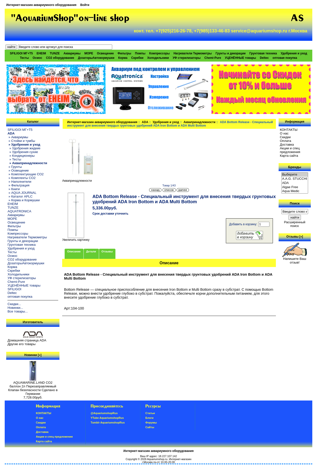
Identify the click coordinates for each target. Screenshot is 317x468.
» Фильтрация (18, 185)
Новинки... (15, 308)
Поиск (295, 203)
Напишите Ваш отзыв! (294, 259)
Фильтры (124, 53)
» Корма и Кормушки (23, 200)
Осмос (37, 58)
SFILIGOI (14, 289)
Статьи (150, 413)
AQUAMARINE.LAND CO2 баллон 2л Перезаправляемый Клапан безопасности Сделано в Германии (33, 387)
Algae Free (295, 187)
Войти (84, 5)
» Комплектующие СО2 (25, 174)
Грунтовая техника (263, 53)
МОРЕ (88, 53)
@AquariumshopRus (104, 413)
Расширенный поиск (294, 224)
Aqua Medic (295, 191)
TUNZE (55, 53)
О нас (284, 133)
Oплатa (285, 141)
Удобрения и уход (294, 53)
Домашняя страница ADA (26, 340)
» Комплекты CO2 (21, 178)
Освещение (105, 53)
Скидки (285, 137)
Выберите (295, 175)
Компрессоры (159, 53)
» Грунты (14, 167)
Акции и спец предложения (290, 150)
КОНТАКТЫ (288, 130)
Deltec (264, 58)
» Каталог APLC (19, 196)
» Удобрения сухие (22, 152)
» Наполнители (19, 181)
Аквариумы (71, 53)
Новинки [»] (32, 355)
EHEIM (41, 53)
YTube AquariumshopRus (107, 417)
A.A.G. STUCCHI (295, 179)
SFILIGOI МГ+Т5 (21, 53)
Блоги (149, 417)
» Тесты (14, 159)
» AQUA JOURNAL (21, 193)
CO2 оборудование (60, 58)
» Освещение (18, 170)
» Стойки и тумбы (21, 141)
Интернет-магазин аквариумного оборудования (41, 5)
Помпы (140, 53)
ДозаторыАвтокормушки (96, 58)
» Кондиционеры (20, 155)
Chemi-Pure (212, 58)
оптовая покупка (285, 58)
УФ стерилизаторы (187, 58)
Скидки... (14, 304)
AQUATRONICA (19, 211)
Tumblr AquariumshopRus (108, 422)
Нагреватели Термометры (193, 53)
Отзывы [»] (294, 236)
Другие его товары (21, 344)
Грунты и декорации (230, 53)
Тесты (24, 58)
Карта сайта (289, 155)
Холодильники (158, 58)
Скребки (137, 58)
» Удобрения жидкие (23, 148)
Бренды (294, 167)
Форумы (151, 422)
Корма (122, 58)
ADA (145, 122)
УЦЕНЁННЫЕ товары (240, 58)
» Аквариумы (17, 137)
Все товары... (17, 311)
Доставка (287, 144)
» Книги (13, 189)
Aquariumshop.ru (157, 459)
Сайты (149, 427)
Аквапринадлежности (199, 122)
